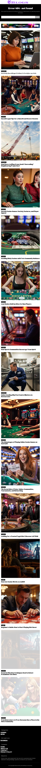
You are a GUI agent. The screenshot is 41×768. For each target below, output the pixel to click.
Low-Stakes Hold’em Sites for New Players (16, 304)
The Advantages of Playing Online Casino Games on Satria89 (19, 443)
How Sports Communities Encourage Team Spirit (18, 349)
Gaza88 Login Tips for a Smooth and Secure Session (19, 119)
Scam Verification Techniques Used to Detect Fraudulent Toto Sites (17, 673)
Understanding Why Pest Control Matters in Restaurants (16, 395)
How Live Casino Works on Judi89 (13, 582)
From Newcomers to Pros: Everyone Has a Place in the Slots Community (20, 720)
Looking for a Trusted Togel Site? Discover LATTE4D (19, 536)
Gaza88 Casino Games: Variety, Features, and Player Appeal (20, 212)
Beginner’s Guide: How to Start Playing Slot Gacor (19, 627)
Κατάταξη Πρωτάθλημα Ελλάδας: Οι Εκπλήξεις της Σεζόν (18, 73)
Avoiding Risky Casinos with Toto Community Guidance (20, 258)
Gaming (3, 116)
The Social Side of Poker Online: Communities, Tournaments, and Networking (17, 490)
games (3, 579)
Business (4, 71)
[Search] (37, 17)
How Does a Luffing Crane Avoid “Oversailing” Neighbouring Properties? (17, 165)
